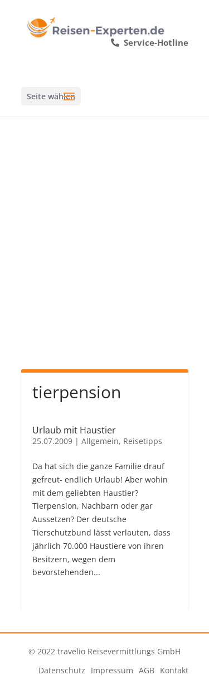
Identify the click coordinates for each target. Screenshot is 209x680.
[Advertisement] (104, 226)
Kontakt (174, 670)
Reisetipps (142, 441)
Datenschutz (61, 670)
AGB (146, 670)
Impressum (112, 670)
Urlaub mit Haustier (74, 430)
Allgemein (100, 441)
